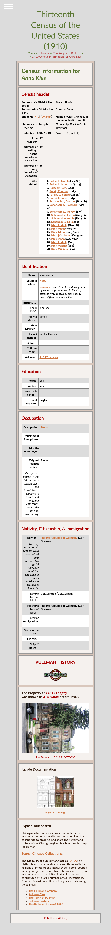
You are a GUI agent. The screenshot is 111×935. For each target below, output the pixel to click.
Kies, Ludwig (59, 225)
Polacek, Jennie (59, 184)
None (44, 427)
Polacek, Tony (58, 187)
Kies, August (59, 245)
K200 (42, 280)
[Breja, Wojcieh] (60, 194)
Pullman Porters (39, 901)
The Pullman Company (43, 890)
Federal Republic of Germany (59, 537)
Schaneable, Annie (63, 218)
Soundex (44, 287)
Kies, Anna (58, 228)
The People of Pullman (67, 53)
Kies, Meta (58, 232)
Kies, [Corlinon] (61, 235)
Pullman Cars (37, 894)
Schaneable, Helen (63, 215)
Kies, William (59, 249)
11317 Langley (48, 357)
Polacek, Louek (59, 181)
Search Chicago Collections (42, 854)
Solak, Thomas (59, 191)
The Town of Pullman (42, 897)
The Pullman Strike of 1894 (46, 904)
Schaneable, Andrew (62, 201)
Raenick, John (58, 198)
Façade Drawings (55, 812)
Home (45, 53)
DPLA (73, 860)
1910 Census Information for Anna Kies (56, 56)
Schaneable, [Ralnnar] (63, 204)
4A (37, 116)
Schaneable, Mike (62, 221)
